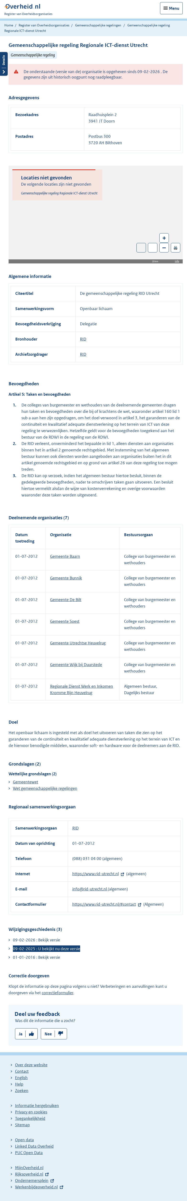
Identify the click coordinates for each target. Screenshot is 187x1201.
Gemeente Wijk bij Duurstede (76, 664)
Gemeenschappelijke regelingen (98, 25)
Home (8, 25)
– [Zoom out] (164, 247)
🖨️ (175, 247)
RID (83, 339)
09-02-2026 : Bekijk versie (36, 940)
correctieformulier (57, 992)
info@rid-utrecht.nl (90, 889)
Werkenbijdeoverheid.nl (36, 1187)
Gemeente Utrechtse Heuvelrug (78, 643)
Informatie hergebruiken (37, 1105)
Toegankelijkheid (30, 1118)
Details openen (4, 64)
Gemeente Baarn (65, 556)
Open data (24, 1139)
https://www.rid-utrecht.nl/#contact (104, 904)
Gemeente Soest (64, 621)
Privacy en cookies (31, 1112)
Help (19, 1084)
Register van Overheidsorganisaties (44, 25)
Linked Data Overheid (34, 1146)
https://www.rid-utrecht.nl (95, 873)
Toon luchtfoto (141, 248)
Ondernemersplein (31, 1180)
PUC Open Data (29, 1152)
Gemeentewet (25, 782)
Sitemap (22, 1124)
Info (177, 261)
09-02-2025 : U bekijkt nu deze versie (46, 948)
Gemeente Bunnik (66, 578)
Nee (48, 1034)
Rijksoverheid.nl (29, 1174)
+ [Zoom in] (164, 237)
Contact (22, 1071)
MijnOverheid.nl (29, 1167)
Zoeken (21, 1090)
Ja (20, 1034)
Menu (174, 8)
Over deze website (31, 1065)
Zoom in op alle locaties (152, 247)
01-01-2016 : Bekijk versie (36, 957)
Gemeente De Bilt (65, 599)
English (21, 1077)
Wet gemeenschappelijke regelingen (45, 788)
